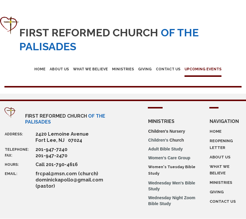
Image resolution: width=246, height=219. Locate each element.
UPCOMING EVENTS (202, 69)
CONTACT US (168, 69)
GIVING (145, 69)
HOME (40, 69)
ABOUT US (59, 69)
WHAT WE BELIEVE (90, 69)
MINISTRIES (123, 69)
